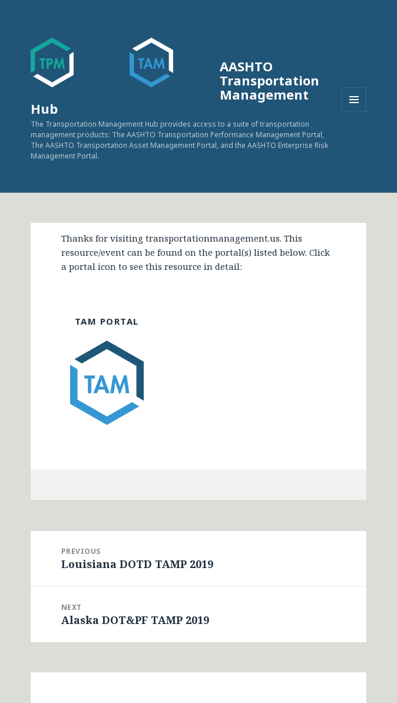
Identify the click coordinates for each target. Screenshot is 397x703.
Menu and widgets (354, 111)
